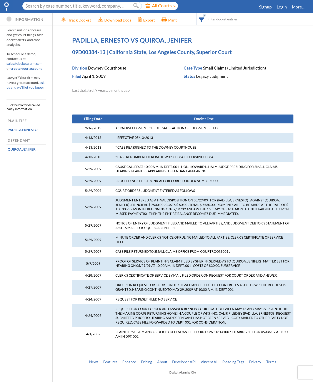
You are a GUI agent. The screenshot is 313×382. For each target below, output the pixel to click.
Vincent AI (209, 362)
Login (282, 7)
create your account (26, 68)
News (93, 362)
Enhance (129, 362)
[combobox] (201, 19)
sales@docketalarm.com (24, 63)
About (162, 362)
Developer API (184, 362)
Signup (265, 7)
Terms (271, 362)
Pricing (146, 362)
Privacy (255, 362)
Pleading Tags (233, 362)
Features (110, 362)
